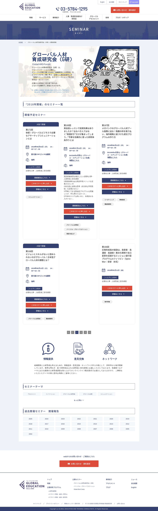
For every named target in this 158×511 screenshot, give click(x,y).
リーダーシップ (109, 200)
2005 (127, 429)
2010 (46, 429)
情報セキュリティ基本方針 (72, 503)
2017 (46, 424)
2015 (79, 424)
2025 (30, 419)
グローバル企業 (87, 394)
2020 (111, 419)
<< (68, 332)
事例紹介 (109, 479)
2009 (63, 429)
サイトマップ (123, 2)
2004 (30, 434)
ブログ (108, 487)
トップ (49, 479)
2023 (63, 419)
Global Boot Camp (79, 489)
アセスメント (32, 394)
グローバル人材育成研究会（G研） (84, 483)
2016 (63, 424)
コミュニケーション (34, 197)
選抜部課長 (108, 204)
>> (89, 332)
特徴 (48, 483)
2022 (79, 419)
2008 (79, 429)
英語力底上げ (70, 234)
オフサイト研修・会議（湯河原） (58, 497)
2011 (30, 429)
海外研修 (107, 302)
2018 (30, 424)
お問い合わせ (121, 503)
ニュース (134, 479)
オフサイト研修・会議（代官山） (58, 494)
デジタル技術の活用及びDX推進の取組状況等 (98, 503)
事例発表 (122, 200)
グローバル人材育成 (72, 225)
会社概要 (111, 2)
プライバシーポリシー (52, 503)
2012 (127, 424)
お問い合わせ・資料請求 (126, 10)
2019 (127, 419)
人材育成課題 (52, 491)
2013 (111, 424)
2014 (95, 424)
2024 (46, 419)
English (102, 2)
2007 (95, 429)
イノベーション (50, 394)
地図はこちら (74, 160)
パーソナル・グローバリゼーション (77, 229)
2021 (95, 419)
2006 (111, 429)
